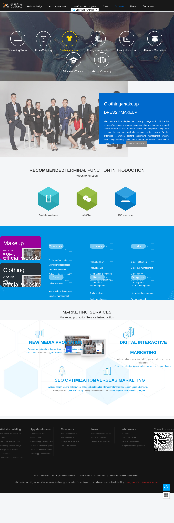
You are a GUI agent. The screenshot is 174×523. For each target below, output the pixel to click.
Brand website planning (10, 444)
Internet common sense (101, 436)
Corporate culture (129, 440)
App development (41, 431)
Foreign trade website (70, 444)
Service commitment (130, 444)
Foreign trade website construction (9, 454)
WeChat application (69, 436)
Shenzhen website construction (124, 478)
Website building (10, 431)
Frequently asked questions (133, 448)
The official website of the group (10, 438)
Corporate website (68, 448)
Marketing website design (10, 448)
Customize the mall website (11, 460)
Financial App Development (41, 448)
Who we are (129, 431)
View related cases (136, 143)
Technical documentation (101, 444)
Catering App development (41, 444)
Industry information (99, 440)
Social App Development (40, 456)
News (94, 431)
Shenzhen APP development (92, 478)
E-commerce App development (37, 438)
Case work (67, 431)
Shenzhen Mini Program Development (58, 478)
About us (125, 436)
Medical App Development (41, 452)
